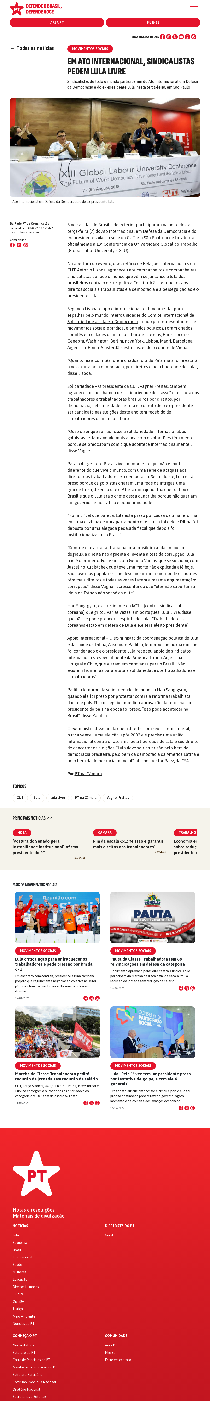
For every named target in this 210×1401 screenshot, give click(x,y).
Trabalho (187, 833)
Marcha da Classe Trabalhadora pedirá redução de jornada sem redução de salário (56, 1076)
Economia (20, 1243)
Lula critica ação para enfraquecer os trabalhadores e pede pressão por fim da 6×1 (54, 964)
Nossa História (23, 1345)
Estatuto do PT (24, 1353)
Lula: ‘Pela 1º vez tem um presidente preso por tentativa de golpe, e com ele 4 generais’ (150, 1078)
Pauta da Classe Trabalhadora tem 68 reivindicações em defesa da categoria (147, 962)
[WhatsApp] (187, 36)
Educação (20, 1279)
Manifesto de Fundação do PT (35, 1367)
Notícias (20, 1226)
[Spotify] (193, 36)
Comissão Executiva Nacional (34, 1382)
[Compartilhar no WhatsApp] (25, 245)
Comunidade (116, 1336)
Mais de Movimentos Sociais (35, 885)
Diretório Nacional (26, 1389)
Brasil (17, 1250)
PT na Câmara (88, 773)
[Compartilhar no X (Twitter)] (19, 245)
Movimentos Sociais (38, 951)
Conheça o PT (25, 1336)
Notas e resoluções (34, 1210)
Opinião (18, 1301)
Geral (109, 1235)
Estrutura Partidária (27, 1375)
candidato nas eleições (96, 412)
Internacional (22, 1257)
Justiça (18, 1309)
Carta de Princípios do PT (31, 1360)
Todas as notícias (32, 48)
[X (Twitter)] (175, 36)
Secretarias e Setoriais (30, 1397)
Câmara (105, 833)
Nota (22, 833)
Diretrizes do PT (119, 1226)
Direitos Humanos (26, 1287)
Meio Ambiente (24, 1316)
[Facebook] (162, 36)
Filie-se (153, 22)
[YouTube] (181, 36)
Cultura (18, 1294)
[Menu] (194, 9)
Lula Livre (57, 798)
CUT (20, 798)
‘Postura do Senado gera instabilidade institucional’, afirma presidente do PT (45, 847)
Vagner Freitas (118, 798)
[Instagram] (168, 36)
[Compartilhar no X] (91, 998)
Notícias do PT (24, 1324)
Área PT (57, 22)
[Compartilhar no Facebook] (12, 245)
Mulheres (19, 1272)
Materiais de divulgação (39, 1215)
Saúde (17, 1265)
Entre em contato (118, 1360)
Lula (37, 798)
